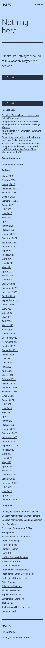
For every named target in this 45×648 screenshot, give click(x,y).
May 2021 (6, 412)
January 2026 (8, 184)
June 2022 (7, 362)
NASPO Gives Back (11, 561)
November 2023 (9, 292)
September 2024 (10, 250)
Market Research (10, 549)
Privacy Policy (8, 632)
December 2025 (9, 188)
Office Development (11, 565)
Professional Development (14, 578)
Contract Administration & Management (21, 516)
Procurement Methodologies (15, 569)
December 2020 (9, 433)
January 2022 (8, 383)
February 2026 (9, 180)
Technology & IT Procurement (16, 607)
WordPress (26, 637)
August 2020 (8, 450)
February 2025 (9, 230)
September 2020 (10, 445)
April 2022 (7, 371)
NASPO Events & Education (15, 557)
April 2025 (7, 221)
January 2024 (8, 284)
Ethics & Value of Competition (16, 536)
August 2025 (8, 205)
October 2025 (8, 196)
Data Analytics (9, 524)
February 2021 (9, 425)
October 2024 (8, 246)
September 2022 (10, 350)
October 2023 (8, 296)
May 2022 (6, 367)
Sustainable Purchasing (13, 599)
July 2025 (6, 209)
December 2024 (9, 238)
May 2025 (6, 217)
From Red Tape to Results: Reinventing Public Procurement (20, 116)
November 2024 (9, 242)
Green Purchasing (10, 540)
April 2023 (7, 321)
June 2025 (7, 213)
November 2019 (9, 483)
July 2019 (6, 487)
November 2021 (9, 391)
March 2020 (7, 470)
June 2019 (7, 491)
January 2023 (8, 333)
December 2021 (9, 387)
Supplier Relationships (12, 594)
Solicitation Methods (12, 586)
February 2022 (9, 379)
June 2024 (7, 263)
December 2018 (9, 499)
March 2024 (7, 275)
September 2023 (10, 300)
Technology (7, 603)
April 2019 (7, 495)
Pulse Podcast (9, 582)
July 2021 (6, 404)
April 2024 (7, 271)
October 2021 (8, 396)
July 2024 (6, 259)
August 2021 (8, 400)
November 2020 (9, 437)
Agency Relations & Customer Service (20, 511)
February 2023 (9, 329)
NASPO (6, 4)
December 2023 (9, 288)
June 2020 (7, 458)
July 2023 (6, 308)
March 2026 (7, 176)
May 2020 (6, 462)
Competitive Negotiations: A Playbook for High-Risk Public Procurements (21, 138)
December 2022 (9, 337)
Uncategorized (9, 611)
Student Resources (11, 590)
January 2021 (8, 429)
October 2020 (8, 441)
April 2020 (7, 466)
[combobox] (22, 77)
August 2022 (8, 354)
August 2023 (8, 304)
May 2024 (6, 267)
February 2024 (9, 279)
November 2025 (9, 192)
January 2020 (8, 479)
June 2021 (7, 408)
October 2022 (8, 346)
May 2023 (6, 317)
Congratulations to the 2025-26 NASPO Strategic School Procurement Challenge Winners (21, 124)
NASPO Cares (8, 553)
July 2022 (6, 358)
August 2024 (8, 254)
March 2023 (7, 325)
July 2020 (6, 454)
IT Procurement (9, 545)
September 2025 (10, 201)
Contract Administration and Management (22, 520)
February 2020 (9, 474)
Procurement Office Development (17, 574)
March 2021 (7, 421)
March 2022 (7, 375)
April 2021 (7, 416)
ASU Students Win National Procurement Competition (21, 132)
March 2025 (7, 225)
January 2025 (8, 234)
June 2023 (7, 313)
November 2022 (9, 342)
